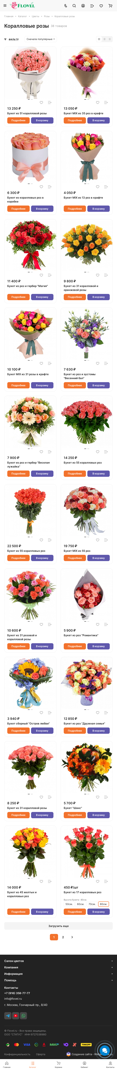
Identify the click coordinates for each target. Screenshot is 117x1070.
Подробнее (18, 120)
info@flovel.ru (13, 998)
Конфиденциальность (17, 1054)
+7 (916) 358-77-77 (17, 993)
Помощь (10, 980)
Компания (11, 967)
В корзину (42, 120)
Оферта (40, 1054)
